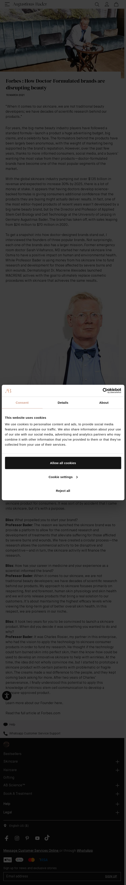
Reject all (63, 490)
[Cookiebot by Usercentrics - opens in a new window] (102, 391)
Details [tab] (63, 402)
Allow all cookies (63, 463)
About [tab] (104, 402)
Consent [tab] (22, 402)
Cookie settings (63, 477)
